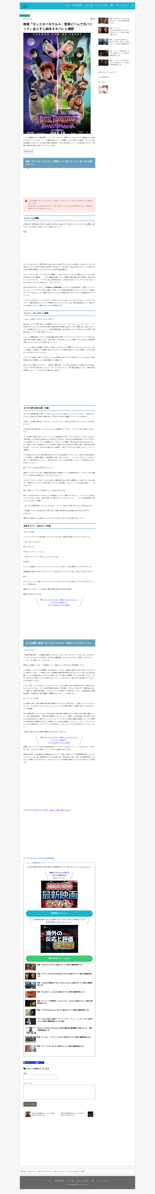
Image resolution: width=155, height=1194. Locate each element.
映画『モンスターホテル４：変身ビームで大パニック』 (59, 600)
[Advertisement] (59, 184)
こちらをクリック (84, 867)
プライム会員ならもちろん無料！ (59, 605)
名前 (25, 1073)
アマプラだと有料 (41, 810)
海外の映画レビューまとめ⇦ (59, 958)
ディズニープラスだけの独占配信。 (43, 858)
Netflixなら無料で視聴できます (59, 810)
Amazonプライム (24, 15)
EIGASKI (73, 1187)
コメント (27, 1083)
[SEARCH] (132, 5)
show (31, 151)
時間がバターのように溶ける (59, 872)
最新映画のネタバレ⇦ (59, 913)
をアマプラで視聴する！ (59, 602)
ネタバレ (41, 1062)
